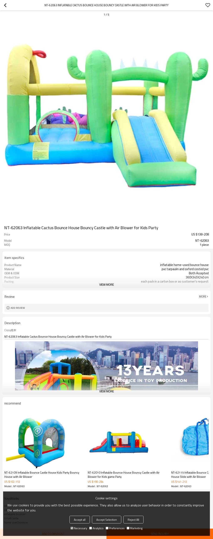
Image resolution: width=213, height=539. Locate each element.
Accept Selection (106, 519)
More (202, 296)
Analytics (96, 528)
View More (106, 284)
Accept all (79, 519)
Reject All (133, 519)
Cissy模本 (10, 330)
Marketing (134, 528)
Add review (18, 308)
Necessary (79, 528)
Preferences (115, 528)
